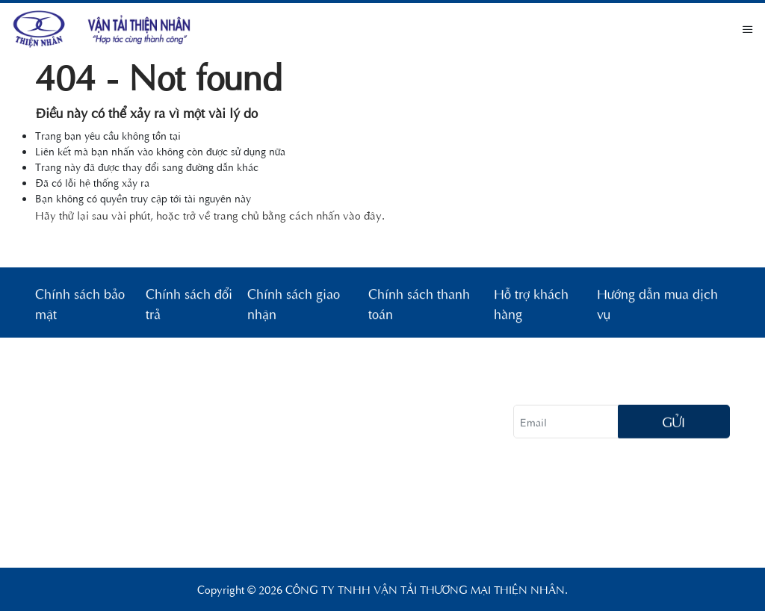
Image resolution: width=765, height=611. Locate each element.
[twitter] (603, 478)
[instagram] (565, 478)
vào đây (362, 215)
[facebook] (528, 478)
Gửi (673, 424)
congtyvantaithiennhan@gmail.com (202, 529)
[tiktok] (640, 478)
